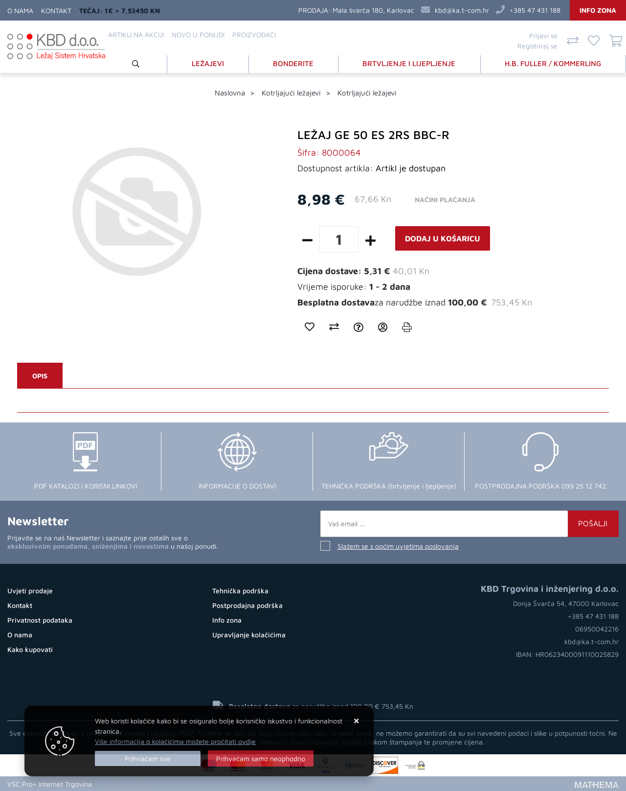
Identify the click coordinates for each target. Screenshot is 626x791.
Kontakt (56, 10)
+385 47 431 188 (535, 10)
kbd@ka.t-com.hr (462, 10)
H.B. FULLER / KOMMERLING (553, 63)
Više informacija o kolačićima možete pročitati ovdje (175, 741)
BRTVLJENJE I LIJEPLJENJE (409, 63)
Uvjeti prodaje (30, 590)
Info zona (598, 10)
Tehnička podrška (240, 590)
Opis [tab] (39, 376)
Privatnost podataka (39, 620)
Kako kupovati (30, 649)
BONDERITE (293, 63)
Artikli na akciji (136, 34)
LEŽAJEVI (208, 63)
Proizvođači (254, 34)
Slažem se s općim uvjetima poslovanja (398, 546)
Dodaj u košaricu (442, 238)
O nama (20, 10)
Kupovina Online (123, 783)
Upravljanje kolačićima (249, 634)
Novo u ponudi (198, 34)
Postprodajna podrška (247, 605)
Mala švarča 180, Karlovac (373, 10)
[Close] (148, 758)
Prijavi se (543, 35)
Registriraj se (537, 46)
